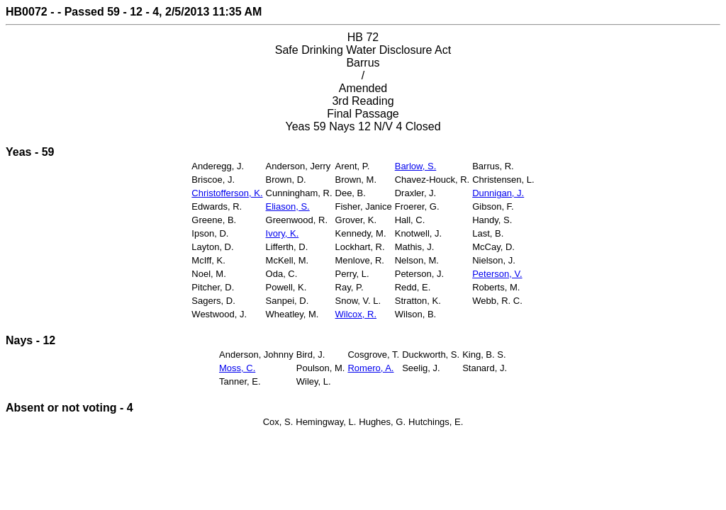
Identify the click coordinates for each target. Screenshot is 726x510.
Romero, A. (370, 368)
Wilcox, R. (356, 314)
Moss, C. (237, 368)
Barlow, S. (416, 166)
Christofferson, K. (226, 193)
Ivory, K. (282, 233)
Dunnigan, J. (498, 193)
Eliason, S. (288, 206)
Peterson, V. (497, 273)
